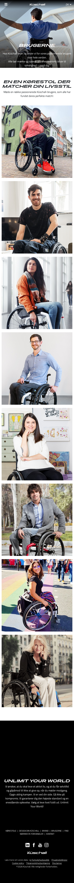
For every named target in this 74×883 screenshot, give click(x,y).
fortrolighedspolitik (40, 860)
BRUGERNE (56, 830)
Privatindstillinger (59, 860)
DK (68, 4)
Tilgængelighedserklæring (38, 863)
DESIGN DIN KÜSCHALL (29, 830)
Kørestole (11, 830)
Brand (45, 830)
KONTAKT (50, 833)
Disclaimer (57, 863)
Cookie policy (18, 863)
